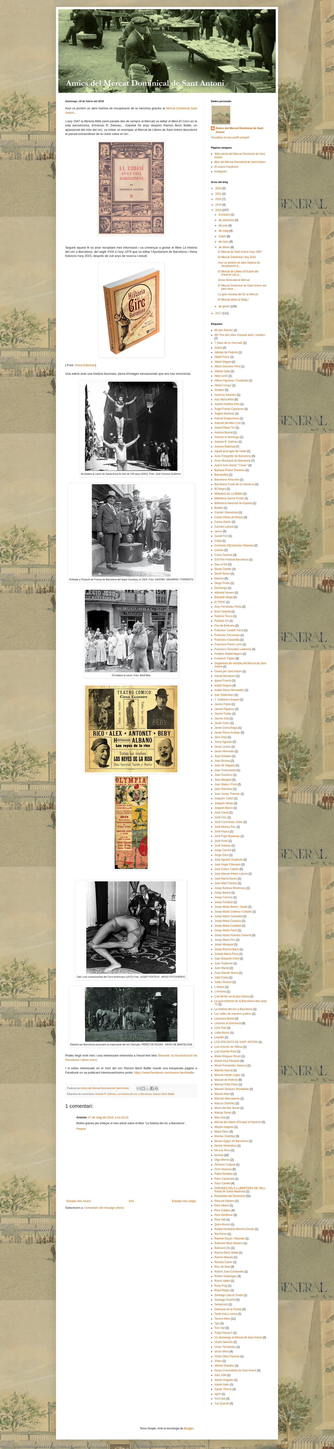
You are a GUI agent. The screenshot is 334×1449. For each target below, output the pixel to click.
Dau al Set (220, 564)
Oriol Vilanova (223, 1169)
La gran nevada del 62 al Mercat (238, 294)
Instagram (220, 171)
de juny (223, 225)
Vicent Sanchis (223, 1342)
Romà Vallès (222, 1280)
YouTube (219, 1398)
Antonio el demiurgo (226, 437)
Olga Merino (221, 1159)
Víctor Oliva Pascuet (227, 1356)
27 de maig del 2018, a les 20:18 (108, 1117)
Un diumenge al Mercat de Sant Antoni (238, 1337)
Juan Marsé (221, 968)
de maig (224, 230)
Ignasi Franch (222, 680)
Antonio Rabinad (224, 446)
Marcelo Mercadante (227, 1098)
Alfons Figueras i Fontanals (231, 380)
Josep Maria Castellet (227, 925)
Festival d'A (221, 620)
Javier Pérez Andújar (227, 732)
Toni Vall (219, 1328)
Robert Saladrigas (225, 1276)
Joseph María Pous (226, 954)
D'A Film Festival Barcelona (231, 559)
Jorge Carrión (222, 850)
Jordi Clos (220, 817)
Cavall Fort (221, 536)
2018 (218, 210)
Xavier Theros (223, 1389)
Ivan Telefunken (224, 695)
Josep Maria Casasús (227, 920)
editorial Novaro (224, 592)
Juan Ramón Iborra (226, 972)
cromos (218, 550)
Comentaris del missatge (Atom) (104, 1207)
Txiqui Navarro (223, 1332)
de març (224, 241)
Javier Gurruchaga (225, 727)
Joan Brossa (222, 760)
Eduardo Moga (223, 597)
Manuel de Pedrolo (226, 1079)
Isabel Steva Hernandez (229, 690)
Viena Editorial (84, 365)
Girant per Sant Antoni (228, 671)
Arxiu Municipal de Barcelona (232, 460)
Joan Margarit (222, 779)
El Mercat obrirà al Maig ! (233, 299)
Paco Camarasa (224, 1178)
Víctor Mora (221, 1351)
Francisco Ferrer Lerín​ (228, 644)
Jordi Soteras (222, 845)
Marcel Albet (222, 1094)
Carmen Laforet (224, 526)
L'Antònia (220, 991)
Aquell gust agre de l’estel (230, 451)
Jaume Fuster (222, 713)
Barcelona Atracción (226, 479)
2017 (218, 313)
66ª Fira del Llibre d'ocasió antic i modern (239, 335)
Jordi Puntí (221, 841)
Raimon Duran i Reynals (229, 1238)
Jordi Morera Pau (225, 826)
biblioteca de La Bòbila (228, 493)
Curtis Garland (223, 555)
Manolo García (223, 1070)
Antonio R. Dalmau (105, 1094)
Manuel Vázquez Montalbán (231, 1089)
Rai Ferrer (220, 1234)
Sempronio (221, 1304)
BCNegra (220, 488)
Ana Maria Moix (224, 399)
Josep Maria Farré (225, 930)
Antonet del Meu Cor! (227, 423)
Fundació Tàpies (224, 658)
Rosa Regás (222, 1290)
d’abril (223, 236)
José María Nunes (225, 878)
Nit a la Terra (222, 1150)
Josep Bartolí (222, 892)
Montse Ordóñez (224, 1136)
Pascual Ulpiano (224, 1200)
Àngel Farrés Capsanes (229, 409)
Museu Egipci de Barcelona (231, 1141)
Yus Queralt (221, 1403)
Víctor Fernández (225, 1347)
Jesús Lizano (222, 746)
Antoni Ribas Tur (224, 427)
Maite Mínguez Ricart (227, 1056)
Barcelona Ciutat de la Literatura (234, 484)
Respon (81, 1128)
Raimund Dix (222, 1248)
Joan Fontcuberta (225, 770)
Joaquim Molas (223, 803)
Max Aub (219, 1117)
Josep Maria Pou (224, 939)
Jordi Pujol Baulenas (227, 836)
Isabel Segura (223, 685)
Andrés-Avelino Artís (227, 404)
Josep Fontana (223, 902)
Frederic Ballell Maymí (228, 653)
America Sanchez (225, 394)
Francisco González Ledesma (232, 649)
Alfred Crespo (222, 385)
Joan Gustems (223, 774)
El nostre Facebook (226, 166)
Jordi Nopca (221, 831)
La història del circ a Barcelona (135, 1094)
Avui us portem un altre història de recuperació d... (239, 264)
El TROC (220, 602)
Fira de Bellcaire (224, 625)
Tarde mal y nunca (225, 1313)
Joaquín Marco (223, 808)
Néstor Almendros (225, 1145)
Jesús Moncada (224, 751)
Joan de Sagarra (224, 765)
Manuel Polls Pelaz (226, 1084)
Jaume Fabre (222, 704)
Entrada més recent (78, 1201)
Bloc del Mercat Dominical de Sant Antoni (239, 162)
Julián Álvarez (223, 982)
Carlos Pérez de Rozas (228, 517)
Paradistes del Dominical (229, 1196)
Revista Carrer (223, 1262)
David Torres (222, 573)
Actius (218, 347)
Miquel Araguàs (224, 1127)
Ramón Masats (223, 1257)
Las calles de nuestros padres (232, 1013)
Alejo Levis (221, 375)
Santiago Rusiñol (224, 1299)
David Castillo (222, 569)
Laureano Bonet (224, 1018)
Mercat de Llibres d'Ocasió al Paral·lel (237, 1122)
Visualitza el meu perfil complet (230, 137)
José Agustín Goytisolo (228, 859)
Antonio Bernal (223, 432)
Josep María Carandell (228, 916)
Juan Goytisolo (223, 963)
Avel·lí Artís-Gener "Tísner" (230, 465)
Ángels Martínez (224, 413)
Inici (131, 1201)
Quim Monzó (222, 1224)
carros (218, 531)
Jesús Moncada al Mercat (234, 280)
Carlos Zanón (222, 522)
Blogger (188, 1428)
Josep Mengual (223, 944)
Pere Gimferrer (223, 1215)
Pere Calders (222, 1210)
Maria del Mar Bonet (226, 1108)
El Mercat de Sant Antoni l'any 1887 (240, 251)
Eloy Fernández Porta (227, 606)
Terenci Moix (222, 1318)
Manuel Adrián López (227, 1075)
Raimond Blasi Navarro (228, 1243)
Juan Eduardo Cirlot (226, 958)
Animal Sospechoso (226, 418)
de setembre (227, 220)
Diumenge (220, 588)
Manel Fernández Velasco (230, 1065)
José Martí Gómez (225, 883)
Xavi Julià (220, 1375)
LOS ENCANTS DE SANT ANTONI (236, 1042)
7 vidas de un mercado (228, 342)
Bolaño (218, 507)
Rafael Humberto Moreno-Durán (234, 1229)
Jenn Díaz (220, 737)
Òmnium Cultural (224, 1164)
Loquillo (219, 1037)
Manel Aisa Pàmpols (227, 1060)
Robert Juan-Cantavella (229, 1271)
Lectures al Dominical (227, 1023)
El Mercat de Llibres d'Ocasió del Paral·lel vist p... (238, 273)
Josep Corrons (223, 897)
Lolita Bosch (221, 1032)
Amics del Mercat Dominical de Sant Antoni (239, 130)
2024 (218, 188)
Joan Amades (222, 756)
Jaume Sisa (221, 718)
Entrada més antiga (184, 1201)
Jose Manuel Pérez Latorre (231, 873)
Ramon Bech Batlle (163, 1094)
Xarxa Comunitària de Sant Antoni (235, 1370)
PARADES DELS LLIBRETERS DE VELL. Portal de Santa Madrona (240, 1190)
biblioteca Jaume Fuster (229, 498)
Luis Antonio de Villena (228, 1046)
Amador (219, 390)
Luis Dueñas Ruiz (225, 1051)
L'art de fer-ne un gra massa (231, 996)
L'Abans (219, 987)
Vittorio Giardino (224, 1365)
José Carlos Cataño (226, 869)
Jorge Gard (221, 855)
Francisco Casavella (226, 639)
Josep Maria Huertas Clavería (232, 935)
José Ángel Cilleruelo (227, 864)
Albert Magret (222, 361)
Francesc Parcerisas (227, 635)
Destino (219, 578)
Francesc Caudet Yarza (228, 630)
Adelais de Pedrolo (226, 352)
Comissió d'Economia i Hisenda (233, 545)
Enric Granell (222, 611)
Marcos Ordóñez (224, 1103)
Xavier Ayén (221, 1384)
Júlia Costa (221, 977)
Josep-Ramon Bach (226, 949)
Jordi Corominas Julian (228, 822)
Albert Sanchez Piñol (227, 366)
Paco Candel (222, 1183)
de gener (224, 306)
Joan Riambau (223, 789)
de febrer (224, 247)
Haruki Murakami (224, 676)
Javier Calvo (222, 723)
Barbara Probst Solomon (229, 470)
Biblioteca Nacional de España (233, 503)
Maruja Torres (222, 1112)
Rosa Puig (220, 1285)
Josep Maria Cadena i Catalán (233, 911)
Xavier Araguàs (223, 1380)
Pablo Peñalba (223, 1173)
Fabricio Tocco (223, 616)
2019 (218, 204)
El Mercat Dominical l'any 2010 (237, 257)
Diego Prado (222, 583)
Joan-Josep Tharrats (227, 793)
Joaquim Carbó (223, 798)
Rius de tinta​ (222, 1266)
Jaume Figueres (224, 709)
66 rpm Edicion (223, 330)
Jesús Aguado (223, 741)
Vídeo (218, 1361)
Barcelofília (221, 474)
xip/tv (217, 1394)
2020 (218, 199)
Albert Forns (221, 357)
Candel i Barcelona (226, 512)
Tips (217, 1323)
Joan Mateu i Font (225, 784)
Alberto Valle (222, 371)
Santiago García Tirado (228, 1295)
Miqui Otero (221, 1131)
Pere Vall (220, 1219)
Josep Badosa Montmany (230, 888)
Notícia (218, 1155)
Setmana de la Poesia (227, 1309)
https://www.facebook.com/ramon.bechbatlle (164, 1072)
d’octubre (225, 214)
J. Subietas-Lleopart (226, 699)
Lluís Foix (220, 1027)
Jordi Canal (221, 812)
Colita (218, 540)
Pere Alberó (221, 1205)
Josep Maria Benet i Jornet (230, 906)
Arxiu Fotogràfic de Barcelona (232, 456)
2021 (218, 193)
